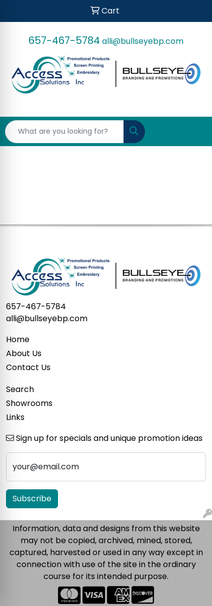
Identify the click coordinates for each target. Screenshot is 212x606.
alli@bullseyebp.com (143, 41)
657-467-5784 (64, 40)
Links (15, 417)
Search (20, 389)
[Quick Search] (64, 131)
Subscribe (32, 498)
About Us (24, 353)
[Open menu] (192, 132)
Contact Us (28, 367)
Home (18, 339)
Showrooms (29, 403)
